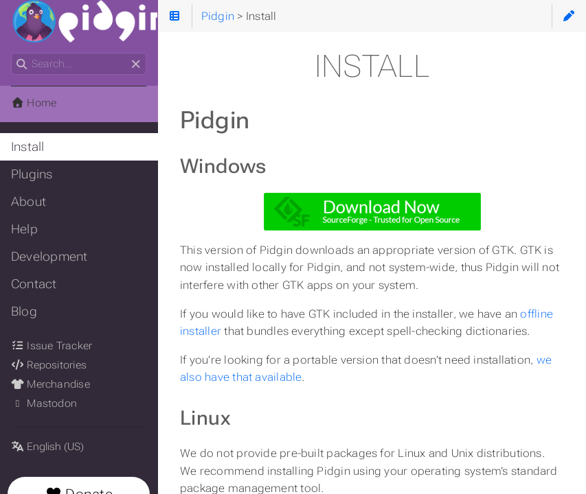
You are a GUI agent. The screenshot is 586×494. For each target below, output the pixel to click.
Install (28, 147)
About (28, 202)
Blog (24, 311)
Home (33, 103)
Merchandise (50, 384)
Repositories (49, 365)
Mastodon (44, 403)
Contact (34, 284)
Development (49, 256)
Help (24, 229)
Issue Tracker (51, 346)
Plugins (32, 174)
